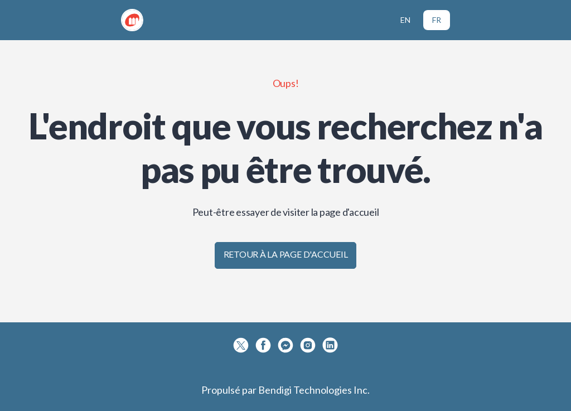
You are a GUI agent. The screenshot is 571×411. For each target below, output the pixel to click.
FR (436, 20)
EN (405, 20)
